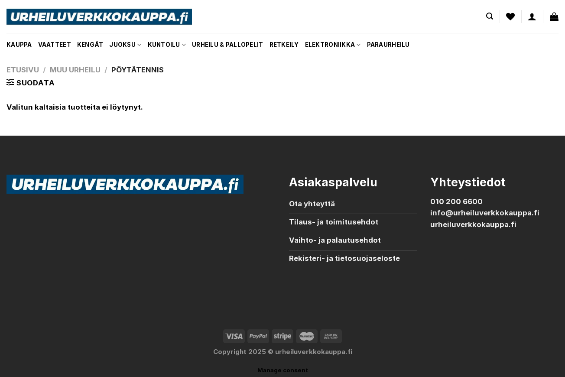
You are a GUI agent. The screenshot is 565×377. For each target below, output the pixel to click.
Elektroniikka (333, 45)
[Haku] (489, 16)
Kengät (90, 44)
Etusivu (22, 69)
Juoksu (125, 45)
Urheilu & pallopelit (227, 44)
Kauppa (19, 44)
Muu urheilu (75, 69)
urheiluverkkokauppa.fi (473, 224)
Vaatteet (54, 44)
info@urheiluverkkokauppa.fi (484, 212)
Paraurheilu (388, 44)
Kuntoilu (167, 45)
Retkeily (284, 44)
